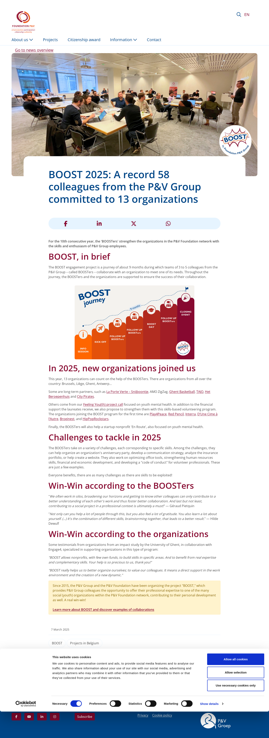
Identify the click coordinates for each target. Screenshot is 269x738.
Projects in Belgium (84, 643)
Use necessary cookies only (236, 711)
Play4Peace (158, 414)
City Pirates (85, 396)
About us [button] (22, 39)
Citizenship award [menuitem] (84, 39)
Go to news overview (34, 50)
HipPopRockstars (96, 419)
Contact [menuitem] (154, 39)
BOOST (57, 643)
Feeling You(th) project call (103, 404)
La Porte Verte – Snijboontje (127, 391)
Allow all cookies (236, 685)
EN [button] (246, 14)
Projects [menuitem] (50, 39)
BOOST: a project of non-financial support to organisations (60, 670)
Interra (190, 414)
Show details (209, 730)
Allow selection (235, 698)
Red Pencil (176, 414)
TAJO (199, 391)
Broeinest (67, 419)
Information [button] (123, 39)
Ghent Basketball (182, 391)
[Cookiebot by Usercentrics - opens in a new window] (25, 730)
